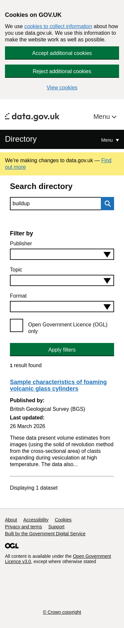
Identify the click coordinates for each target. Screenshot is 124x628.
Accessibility (35, 519)
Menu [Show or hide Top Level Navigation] (107, 140)
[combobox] (62, 254)
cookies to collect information (58, 26)
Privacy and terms (23, 526)
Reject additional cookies (62, 71)
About (11, 519)
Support (56, 526)
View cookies (62, 87)
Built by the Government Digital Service (45, 533)
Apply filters (62, 350)
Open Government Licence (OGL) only (67, 328)
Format (18, 296)
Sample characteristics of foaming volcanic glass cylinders (58, 385)
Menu (102, 116)
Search (106, 203)
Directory (21, 138)
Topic (16, 269)
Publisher (21, 243)
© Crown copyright (62, 612)
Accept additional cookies (62, 53)
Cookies (63, 519)
